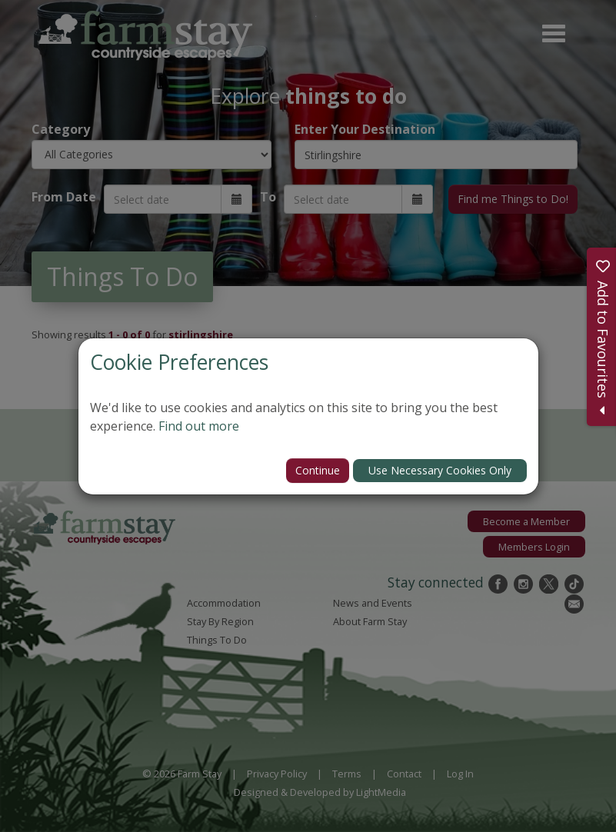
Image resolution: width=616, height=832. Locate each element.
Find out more (198, 426)
